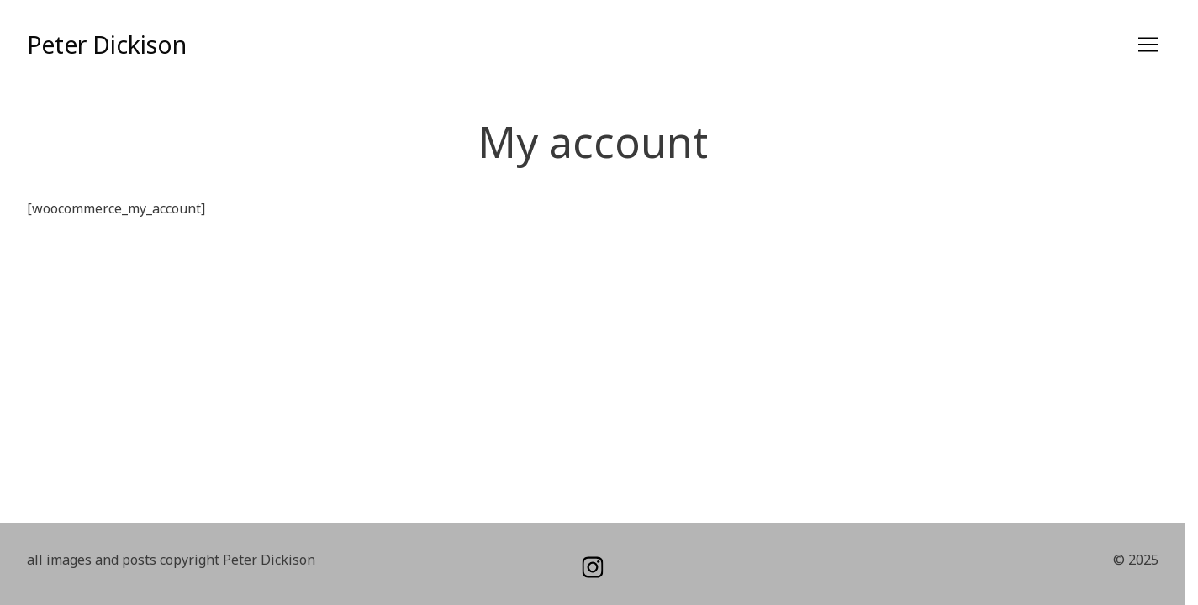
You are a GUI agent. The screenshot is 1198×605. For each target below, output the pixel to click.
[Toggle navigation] (1148, 44)
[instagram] (593, 567)
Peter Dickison (107, 44)
